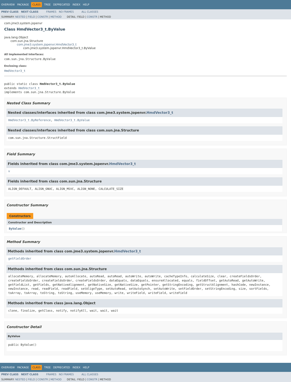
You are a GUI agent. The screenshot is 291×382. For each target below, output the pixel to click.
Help (86, 4)
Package (23, 4)
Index (77, 4)
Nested (20, 16)
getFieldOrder (19, 258)
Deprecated (61, 4)
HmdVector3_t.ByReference (29, 120)
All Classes (90, 11)
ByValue (15, 228)
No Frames (66, 11)
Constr (42, 16)
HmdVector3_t (14, 70)
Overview (8, 4)
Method (56, 16)
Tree (47, 4)
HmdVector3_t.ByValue (72, 120)
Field (31, 16)
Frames (51, 11)
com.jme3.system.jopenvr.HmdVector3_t (47, 44)
